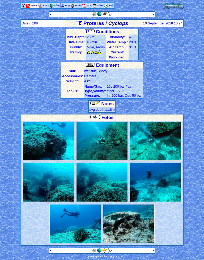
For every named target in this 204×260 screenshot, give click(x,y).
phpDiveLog (105, 256)
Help (111, 5)
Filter (100, 5)
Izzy (67, 5)
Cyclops (118, 23)
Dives (34, 5)
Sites (57, 5)
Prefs (78, 5)
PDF (89, 5)
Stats (46, 5)
